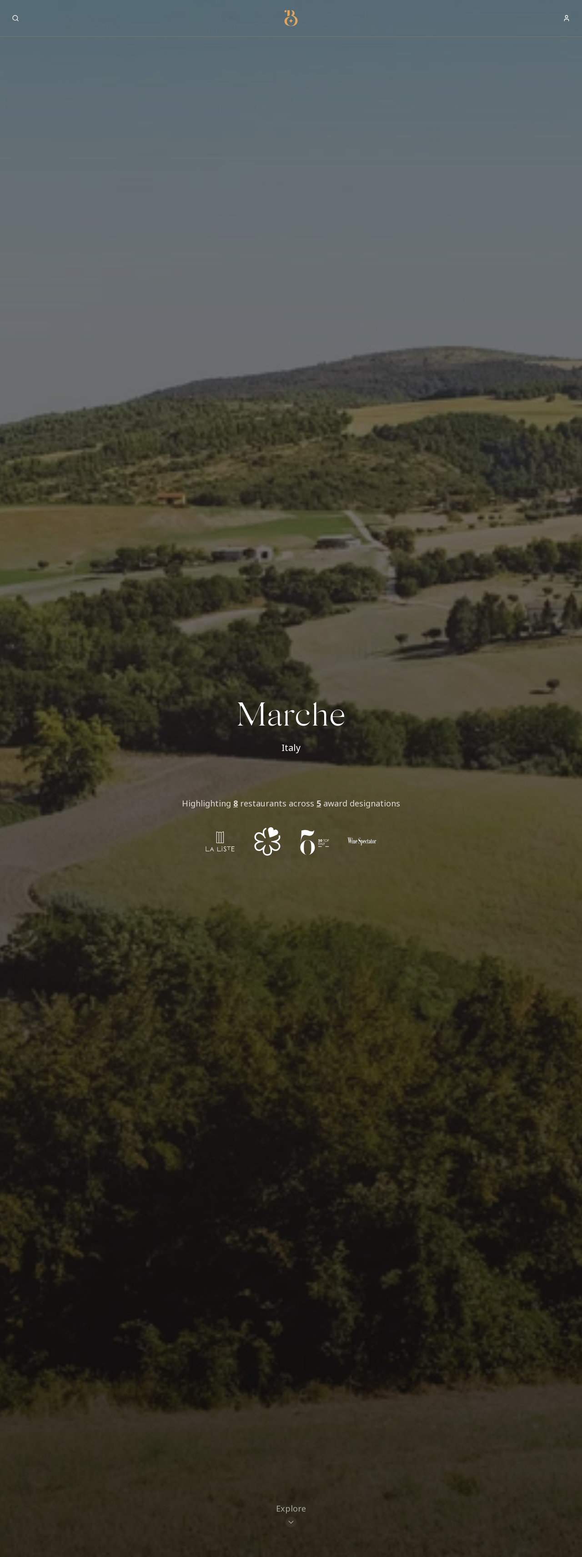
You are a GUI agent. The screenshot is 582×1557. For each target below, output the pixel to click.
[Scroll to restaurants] (291, 1516)
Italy (291, 747)
